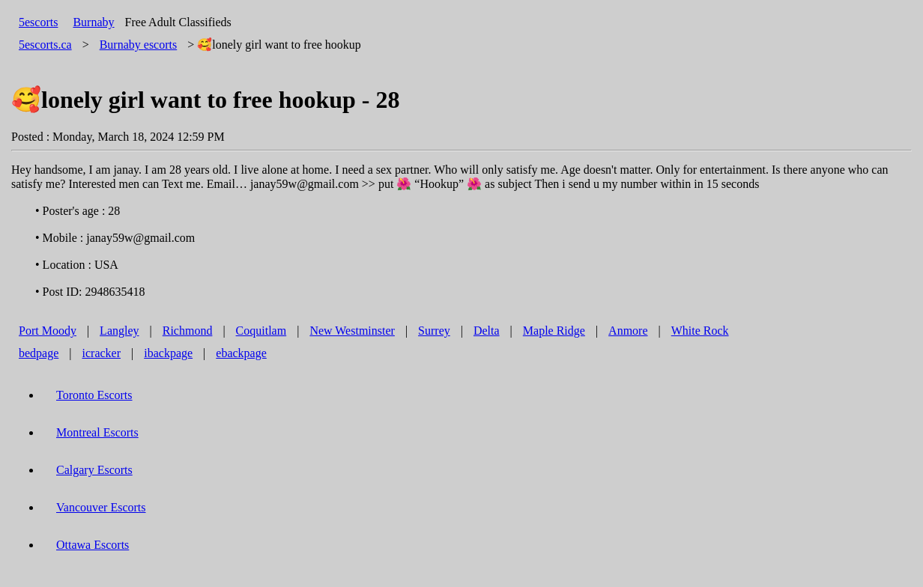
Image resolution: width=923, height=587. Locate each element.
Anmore (627, 330)
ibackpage (168, 353)
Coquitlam (261, 330)
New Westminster (352, 330)
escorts (139, 44)
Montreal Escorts (97, 432)
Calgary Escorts (94, 469)
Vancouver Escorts (101, 507)
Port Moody (47, 330)
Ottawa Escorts (92, 544)
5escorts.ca (45, 44)
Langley (119, 330)
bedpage (38, 353)
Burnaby (93, 22)
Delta (486, 330)
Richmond (188, 330)
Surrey (434, 330)
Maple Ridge (554, 330)
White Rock (700, 330)
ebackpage (241, 353)
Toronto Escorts (94, 395)
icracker (101, 353)
